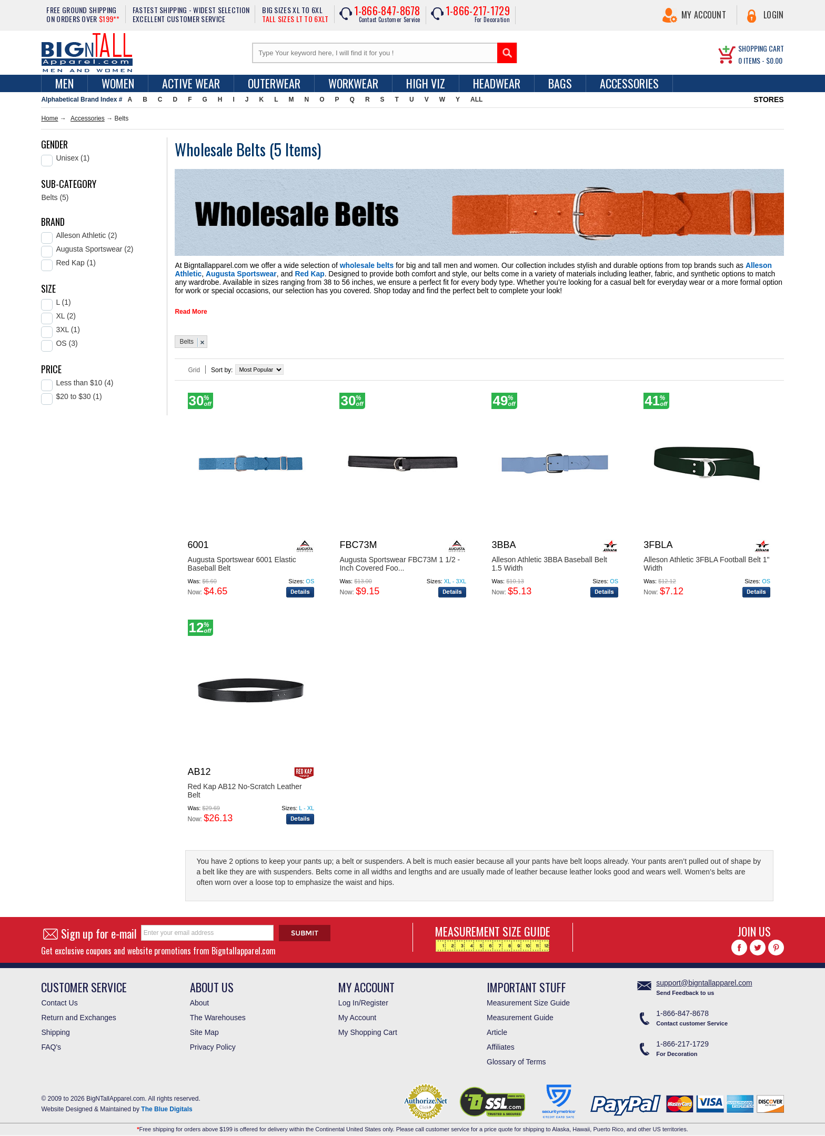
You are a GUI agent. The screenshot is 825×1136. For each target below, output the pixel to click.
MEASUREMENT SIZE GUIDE (492, 933)
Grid (194, 366)
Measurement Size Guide (528, 998)
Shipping (55, 1028)
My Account (703, 14)
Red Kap (200, 272)
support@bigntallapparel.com (704, 978)
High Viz (425, 83)
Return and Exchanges (78, 1013)
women (118, 83)
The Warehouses (218, 1013)
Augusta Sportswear (750, 264)
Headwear (496, 83)
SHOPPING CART (761, 48)
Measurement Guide (520, 1013)
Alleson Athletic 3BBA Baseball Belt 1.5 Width (549, 559)
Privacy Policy (213, 1043)
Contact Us (59, 998)
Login (773, 14)
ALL (476, 99)
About (199, 998)
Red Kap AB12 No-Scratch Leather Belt (245, 786)
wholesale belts (341, 264)
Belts (186, 337)
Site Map (204, 1028)
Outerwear (274, 83)
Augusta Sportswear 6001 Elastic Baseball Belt (242, 559)
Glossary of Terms (516, 1057)
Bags (560, 83)
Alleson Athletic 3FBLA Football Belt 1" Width (706, 559)
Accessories (629, 83)
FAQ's (51, 1043)
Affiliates (501, 1043)
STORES (768, 99)
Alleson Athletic (692, 264)
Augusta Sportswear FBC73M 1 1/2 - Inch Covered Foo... (399, 559)
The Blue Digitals (166, 1105)
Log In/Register (363, 998)
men (64, 83)
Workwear (353, 83)
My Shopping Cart (367, 1028)
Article (497, 1028)
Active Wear (191, 83)
